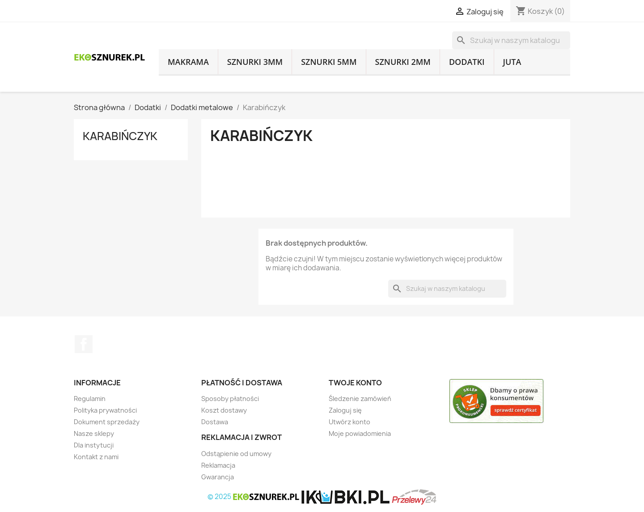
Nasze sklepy (94, 433)
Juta (512, 61)
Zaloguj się (345, 410)
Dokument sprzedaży (107, 422)
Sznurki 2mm (403, 61)
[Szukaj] (511, 40)
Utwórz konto (349, 422)
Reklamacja (218, 465)
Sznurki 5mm (328, 61)
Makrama (188, 61)
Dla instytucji (94, 445)
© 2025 (254, 496)
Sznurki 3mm (255, 61)
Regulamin (90, 398)
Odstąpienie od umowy (236, 453)
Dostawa (214, 422)
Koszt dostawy (224, 410)
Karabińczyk (120, 136)
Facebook (84, 344)
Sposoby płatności (230, 398)
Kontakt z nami (96, 456)
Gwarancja (217, 477)
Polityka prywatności (105, 410)
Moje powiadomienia (360, 433)
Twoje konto (355, 383)
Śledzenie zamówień (360, 398)
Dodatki (467, 61)
